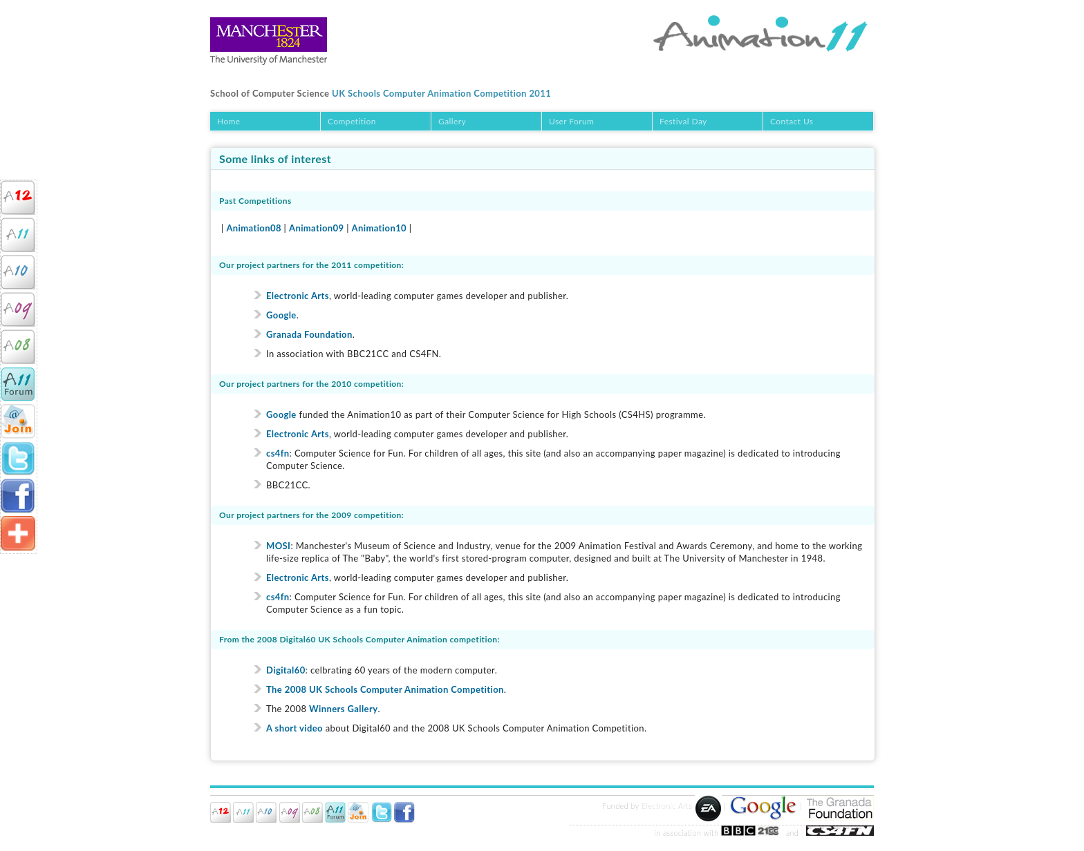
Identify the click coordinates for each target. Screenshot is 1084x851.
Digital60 (286, 670)
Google (281, 315)
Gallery (452, 121)
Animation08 (253, 227)
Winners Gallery (343, 708)
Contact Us (791, 121)
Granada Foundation (309, 334)
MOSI (278, 545)
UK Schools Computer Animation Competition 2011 (441, 93)
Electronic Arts (297, 295)
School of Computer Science (269, 93)
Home (229, 121)
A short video (294, 728)
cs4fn (278, 453)
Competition (352, 121)
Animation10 (379, 227)
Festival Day (683, 121)
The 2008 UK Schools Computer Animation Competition (385, 689)
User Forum (571, 121)
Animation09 (316, 227)
